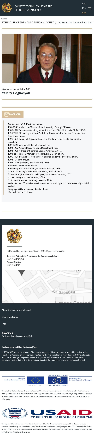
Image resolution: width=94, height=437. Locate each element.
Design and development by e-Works (17, 336)
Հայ (84, 3)
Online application (10, 316)
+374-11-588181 (13, 259)
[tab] (13, 114)
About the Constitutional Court (16, 309)
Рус (84, 8)
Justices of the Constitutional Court (76, 22)
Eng (84, 12)
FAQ (4, 323)
